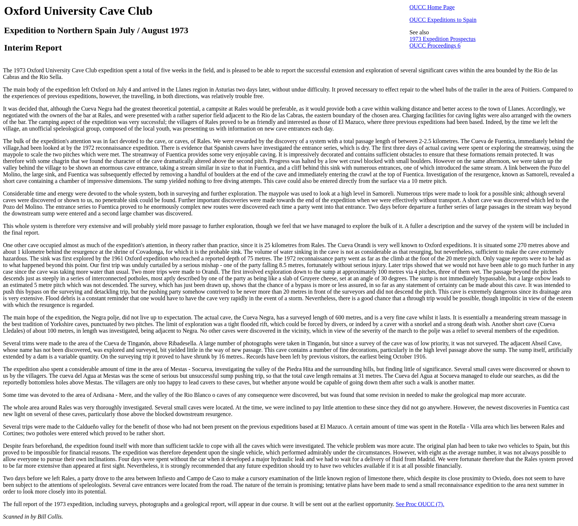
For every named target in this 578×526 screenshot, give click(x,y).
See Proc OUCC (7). (420, 504)
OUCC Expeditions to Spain (443, 20)
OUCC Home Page (432, 7)
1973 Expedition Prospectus (442, 39)
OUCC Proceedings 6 (435, 45)
